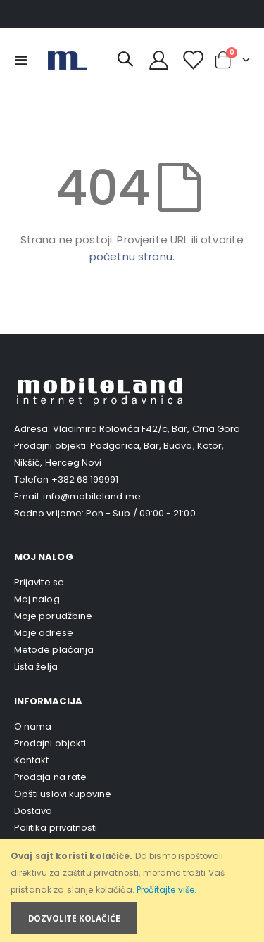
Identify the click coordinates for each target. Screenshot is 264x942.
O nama (32, 726)
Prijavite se (39, 582)
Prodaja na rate (50, 777)
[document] (133, 891)
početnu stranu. (132, 256)
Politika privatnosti (55, 827)
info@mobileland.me (91, 496)
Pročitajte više (165, 890)
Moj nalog (37, 599)
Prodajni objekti (50, 743)
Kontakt (31, 760)
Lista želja (36, 666)
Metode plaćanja (54, 649)
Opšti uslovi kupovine (62, 794)
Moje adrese (43, 632)
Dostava (33, 810)
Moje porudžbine (53, 616)
